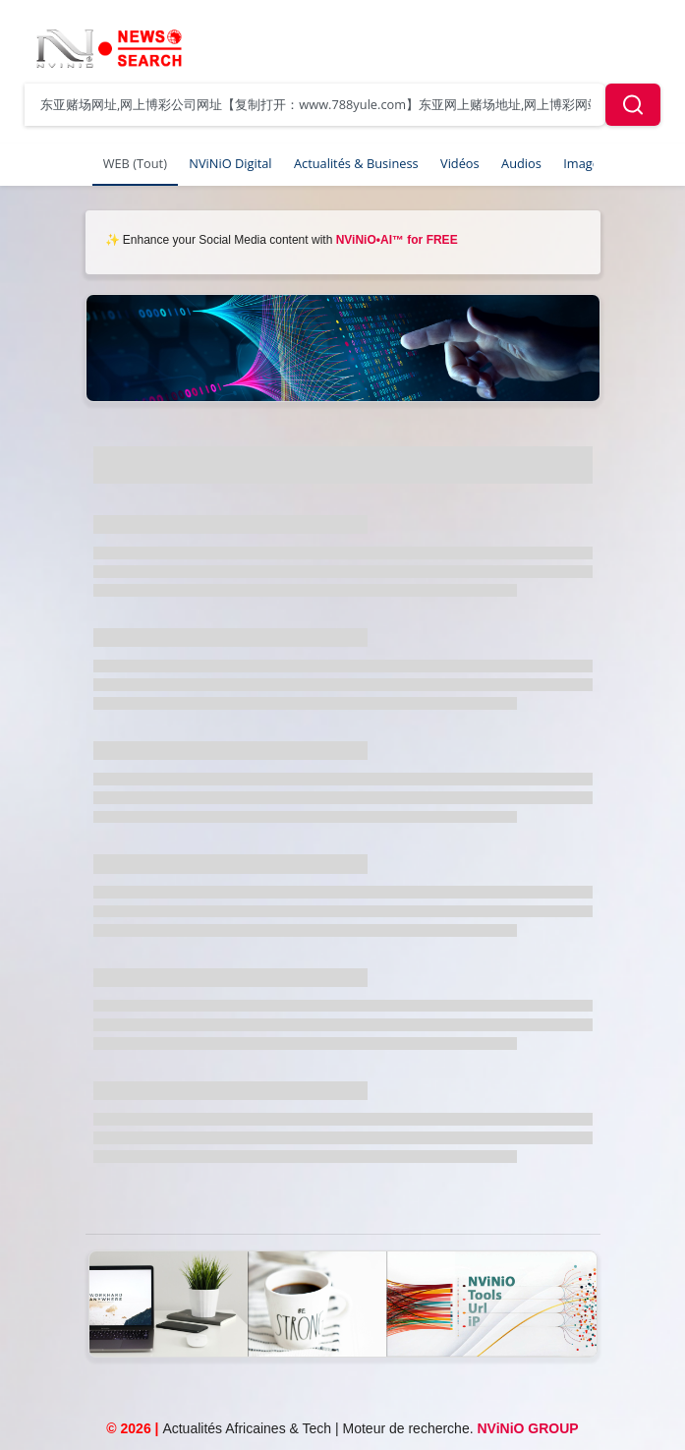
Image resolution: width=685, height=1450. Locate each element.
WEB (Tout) (135, 163)
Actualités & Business (356, 163)
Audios (521, 163)
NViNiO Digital (230, 163)
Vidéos (460, 163)
